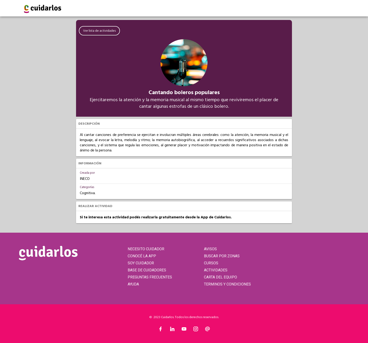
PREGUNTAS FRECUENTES (150, 277)
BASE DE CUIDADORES (147, 270)
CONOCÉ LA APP (142, 256)
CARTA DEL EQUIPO (220, 277)
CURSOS (211, 263)
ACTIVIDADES (215, 270)
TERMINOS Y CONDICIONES (227, 284)
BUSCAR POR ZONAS (222, 256)
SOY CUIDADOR (141, 263)
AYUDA (133, 284)
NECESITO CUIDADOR (146, 249)
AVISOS (210, 249)
